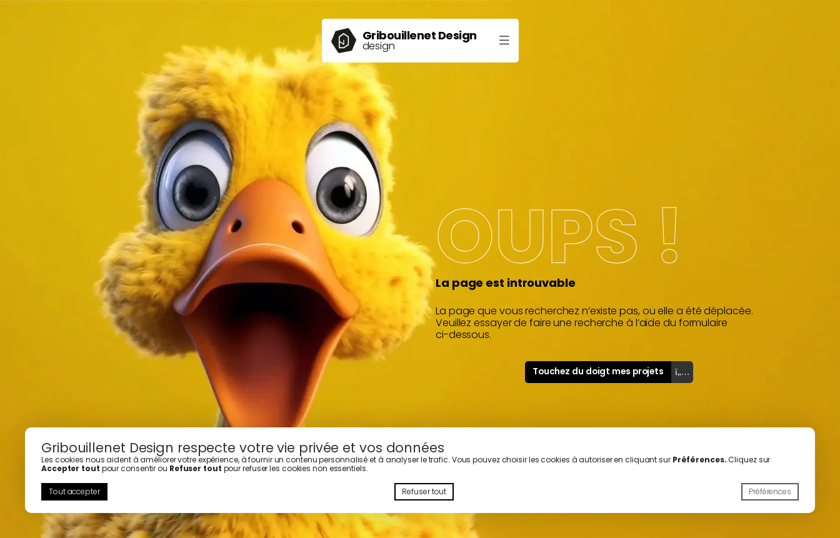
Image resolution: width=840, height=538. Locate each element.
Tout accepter (74, 491)
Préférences (770, 491)
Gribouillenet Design (419, 35)
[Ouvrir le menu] (504, 40)
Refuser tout (424, 491)
